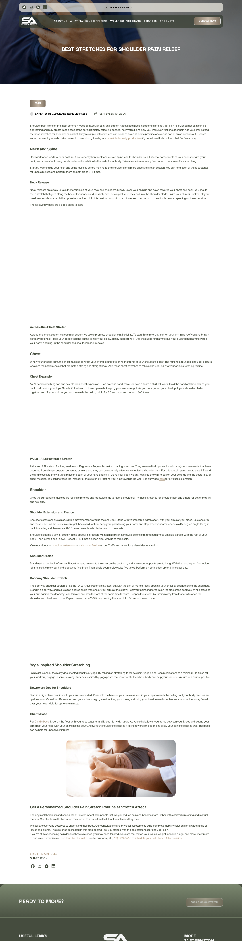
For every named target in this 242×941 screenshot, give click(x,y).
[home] (29, 21)
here (162, 478)
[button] (125, 21)
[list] (24, 7)
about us (60, 21)
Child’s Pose (42, 721)
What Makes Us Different (89, 21)
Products (166, 21)
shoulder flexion (90, 545)
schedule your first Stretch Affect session (158, 838)
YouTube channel (75, 838)
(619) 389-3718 (121, 838)
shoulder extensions (64, 545)
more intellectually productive (123, 138)
